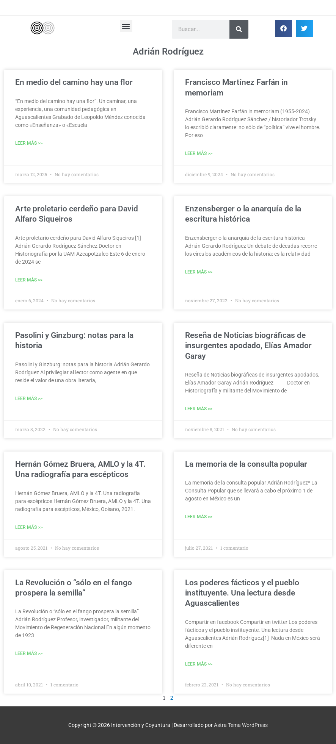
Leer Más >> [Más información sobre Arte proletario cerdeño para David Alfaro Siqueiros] (28, 280)
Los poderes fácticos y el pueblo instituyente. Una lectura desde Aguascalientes (242, 593)
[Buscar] (238, 29)
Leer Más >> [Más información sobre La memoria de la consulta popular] (198, 516)
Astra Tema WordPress (241, 725)
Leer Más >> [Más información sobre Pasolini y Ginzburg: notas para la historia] (28, 398)
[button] (126, 26)
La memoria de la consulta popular (246, 464)
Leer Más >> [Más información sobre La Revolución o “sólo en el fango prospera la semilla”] (28, 653)
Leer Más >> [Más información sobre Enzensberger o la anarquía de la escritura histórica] (198, 272)
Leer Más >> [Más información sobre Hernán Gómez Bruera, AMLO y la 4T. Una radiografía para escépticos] (28, 527)
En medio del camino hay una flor (74, 82)
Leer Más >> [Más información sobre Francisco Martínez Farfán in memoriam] (198, 153)
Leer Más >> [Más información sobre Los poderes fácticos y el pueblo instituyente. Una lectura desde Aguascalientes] (198, 664)
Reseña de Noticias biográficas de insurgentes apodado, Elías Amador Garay (248, 346)
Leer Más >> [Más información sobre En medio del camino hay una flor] (28, 143)
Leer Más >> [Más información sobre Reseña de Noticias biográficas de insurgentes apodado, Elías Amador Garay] (198, 408)
